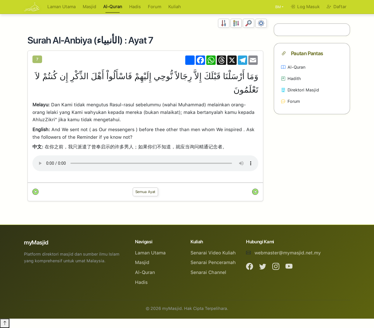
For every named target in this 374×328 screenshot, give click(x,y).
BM (278, 7)
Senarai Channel (208, 272)
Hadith (291, 78)
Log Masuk (305, 6)
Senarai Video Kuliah (213, 253)
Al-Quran (112, 6)
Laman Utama (61, 6)
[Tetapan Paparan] (261, 23)
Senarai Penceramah (213, 262)
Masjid (89, 6)
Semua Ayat (145, 192)
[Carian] (248, 23)
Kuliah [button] (174, 6)
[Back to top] (4, 323)
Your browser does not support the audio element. (145, 163)
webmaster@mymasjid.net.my (287, 253)
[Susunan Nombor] (223, 23)
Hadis (135, 6)
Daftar (337, 6)
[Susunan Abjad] (236, 23)
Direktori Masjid (300, 89)
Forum (154, 6)
